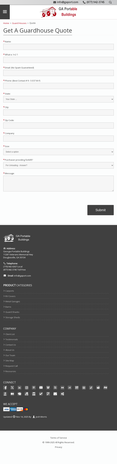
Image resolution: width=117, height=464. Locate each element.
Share (62, 396)
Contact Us (10, 347)
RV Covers (10, 298)
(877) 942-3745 (10, 272)
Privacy (58, 449)
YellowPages (77, 390)
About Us (9, 352)
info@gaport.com (22, 278)
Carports (9, 293)
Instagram (27, 390)
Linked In (19, 390)
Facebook (5, 390)
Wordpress (84, 390)
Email (55, 396)
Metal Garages (12, 303)
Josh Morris (41, 419)
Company (8, 133)
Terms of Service (58, 440)
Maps (27, 396)
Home (6, 23)
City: (6, 107)
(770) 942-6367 (10, 269)
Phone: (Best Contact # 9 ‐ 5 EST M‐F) (21, 80)
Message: (8, 173)
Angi (105, 390)
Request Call (11, 368)
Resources (10, 373)
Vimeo (48, 390)
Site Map (9, 363)
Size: (6, 146)
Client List (10, 336)
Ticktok (91, 390)
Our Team (10, 357)
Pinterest (34, 390)
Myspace (70, 390)
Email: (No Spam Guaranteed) (18, 67)
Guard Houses (19, 23)
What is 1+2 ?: (10, 54)
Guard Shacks (12, 314)
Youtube (41, 390)
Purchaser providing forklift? (18, 159)
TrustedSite (41, 396)
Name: (7, 41)
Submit (101, 212)
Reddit (98, 390)
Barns (8, 309)
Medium (12, 396)
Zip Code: (8, 120)
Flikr (62, 390)
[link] (58, 202)
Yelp (55, 390)
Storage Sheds (12, 319)
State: (7, 93)
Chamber (19, 396)
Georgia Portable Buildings (16, 253)
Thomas (34, 396)
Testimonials (11, 341)
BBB (5, 396)
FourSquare (48, 396)
